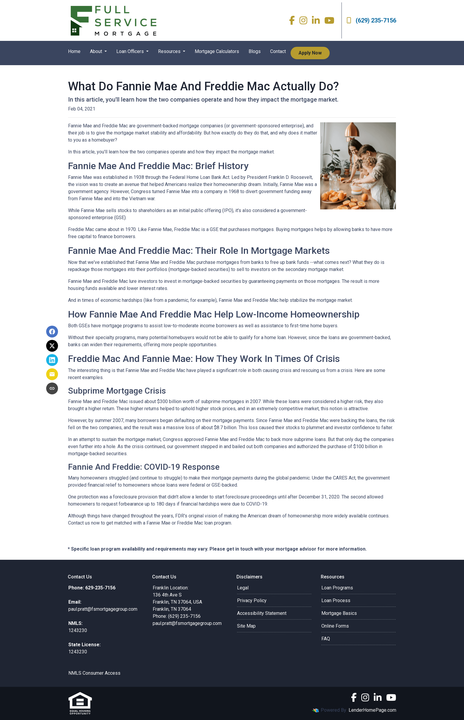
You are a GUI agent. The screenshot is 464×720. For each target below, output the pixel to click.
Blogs (255, 51)
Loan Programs (337, 588)
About (96, 51)
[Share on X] (52, 346)
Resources (170, 51)
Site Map (246, 626)
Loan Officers (130, 51)
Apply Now (310, 53)
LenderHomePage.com (372, 710)
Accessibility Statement (261, 613)
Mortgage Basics (339, 613)
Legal (243, 588)
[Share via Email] (52, 374)
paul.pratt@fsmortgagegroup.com (187, 623)
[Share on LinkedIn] (52, 360)
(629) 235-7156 (371, 20)
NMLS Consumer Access (94, 673)
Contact (278, 51)
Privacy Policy (252, 600)
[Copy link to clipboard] (52, 389)
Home (74, 51)
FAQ (325, 639)
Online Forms (335, 626)
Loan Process (335, 600)
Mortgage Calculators (217, 51)
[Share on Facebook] (52, 332)
